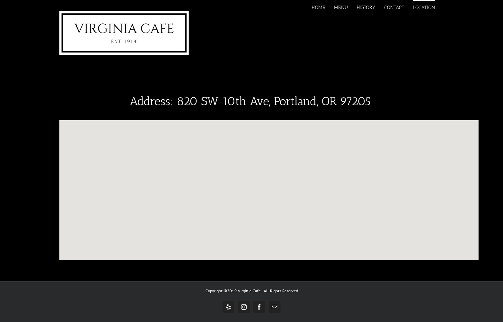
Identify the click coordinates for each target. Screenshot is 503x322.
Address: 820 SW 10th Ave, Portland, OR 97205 (250, 101)
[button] (269, 183)
